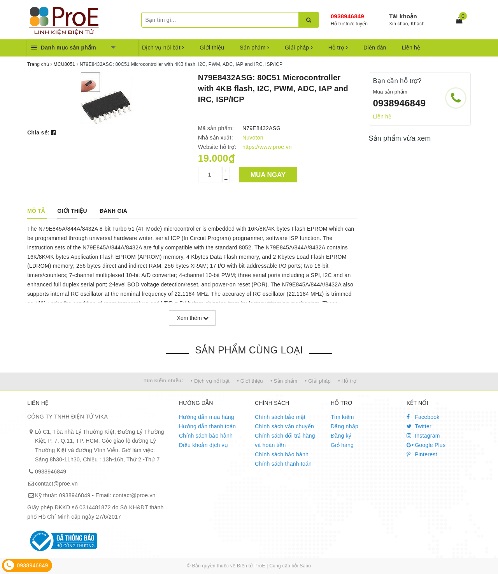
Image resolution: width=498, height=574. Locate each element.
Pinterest (422, 454)
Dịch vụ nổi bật (163, 47)
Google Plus (426, 445)
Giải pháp (299, 47)
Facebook (423, 417)
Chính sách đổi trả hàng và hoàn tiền (285, 440)
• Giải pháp (318, 381)
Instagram (423, 436)
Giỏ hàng (342, 445)
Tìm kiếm (342, 417)
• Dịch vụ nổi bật (210, 381)
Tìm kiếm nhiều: (163, 380)
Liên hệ (411, 47)
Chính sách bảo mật (280, 417)
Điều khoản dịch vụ (203, 445)
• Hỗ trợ (347, 381)
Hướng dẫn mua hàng (206, 417)
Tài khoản (403, 16)
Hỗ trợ (338, 47)
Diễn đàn (374, 47)
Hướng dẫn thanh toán (207, 426)
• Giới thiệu (250, 381)
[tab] (36, 211)
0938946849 (347, 16)
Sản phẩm (254, 47)
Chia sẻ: (38, 132)
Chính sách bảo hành (206, 436)
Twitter (419, 426)
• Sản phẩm (283, 381)
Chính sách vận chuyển (284, 426)
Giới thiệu (212, 47)
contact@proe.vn (56, 483)
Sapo (305, 566)
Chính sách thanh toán (283, 464)
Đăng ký (341, 436)
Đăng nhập (344, 426)
